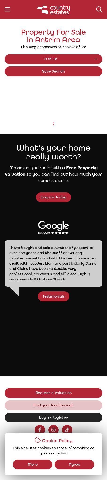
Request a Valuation (54, 393)
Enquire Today (53, 197)
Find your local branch (53, 405)
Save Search (53, 71)
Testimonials (59, 296)
